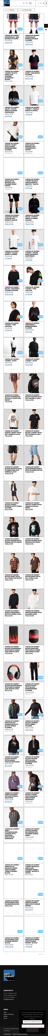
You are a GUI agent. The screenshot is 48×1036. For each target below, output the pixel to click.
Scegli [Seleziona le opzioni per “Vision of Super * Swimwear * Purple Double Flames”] (34, 47)
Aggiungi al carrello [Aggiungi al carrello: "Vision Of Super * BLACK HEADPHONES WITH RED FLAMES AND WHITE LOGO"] (9, 697)
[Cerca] (25, 3)
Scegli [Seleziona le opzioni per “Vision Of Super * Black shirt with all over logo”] (34, 587)
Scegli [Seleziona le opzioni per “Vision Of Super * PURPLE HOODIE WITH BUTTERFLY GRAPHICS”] (14, 805)
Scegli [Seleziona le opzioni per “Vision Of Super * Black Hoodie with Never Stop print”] (34, 551)
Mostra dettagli (18, 659)
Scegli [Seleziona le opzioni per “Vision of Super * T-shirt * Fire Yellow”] (34, 299)
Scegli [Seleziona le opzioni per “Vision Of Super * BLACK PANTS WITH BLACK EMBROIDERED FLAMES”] (34, 696)
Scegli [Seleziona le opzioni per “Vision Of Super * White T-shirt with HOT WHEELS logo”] (14, 443)
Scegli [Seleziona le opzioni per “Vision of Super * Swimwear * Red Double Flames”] (14, 47)
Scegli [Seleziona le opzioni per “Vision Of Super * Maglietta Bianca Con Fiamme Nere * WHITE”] (14, 191)
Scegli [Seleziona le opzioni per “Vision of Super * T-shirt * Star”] (14, 371)
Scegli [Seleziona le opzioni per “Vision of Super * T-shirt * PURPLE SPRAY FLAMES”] (34, 119)
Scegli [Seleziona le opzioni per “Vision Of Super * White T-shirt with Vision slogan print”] (34, 515)
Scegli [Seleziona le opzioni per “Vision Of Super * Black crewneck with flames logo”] (14, 623)
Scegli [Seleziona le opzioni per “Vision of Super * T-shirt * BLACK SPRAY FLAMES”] (14, 263)
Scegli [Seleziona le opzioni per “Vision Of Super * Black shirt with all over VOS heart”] (14, 587)
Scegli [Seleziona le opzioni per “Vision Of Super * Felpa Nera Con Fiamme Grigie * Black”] (14, 950)
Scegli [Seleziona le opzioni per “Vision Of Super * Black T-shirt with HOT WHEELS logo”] (34, 443)
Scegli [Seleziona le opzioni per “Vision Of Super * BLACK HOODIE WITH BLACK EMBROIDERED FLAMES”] (34, 769)
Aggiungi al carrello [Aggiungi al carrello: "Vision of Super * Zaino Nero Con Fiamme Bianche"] (9, 914)
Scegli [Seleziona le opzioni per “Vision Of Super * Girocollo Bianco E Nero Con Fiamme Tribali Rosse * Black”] (14, 877)
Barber (5, 1016)
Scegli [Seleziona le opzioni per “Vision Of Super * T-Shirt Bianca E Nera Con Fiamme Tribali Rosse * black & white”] (34, 877)
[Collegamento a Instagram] (41, 3)
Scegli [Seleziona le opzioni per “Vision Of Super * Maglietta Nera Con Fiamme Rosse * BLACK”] (34, 950)
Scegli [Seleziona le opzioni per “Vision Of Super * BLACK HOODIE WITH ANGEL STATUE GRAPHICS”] (14, 769)
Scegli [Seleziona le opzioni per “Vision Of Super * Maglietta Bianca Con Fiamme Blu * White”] (34, 155)
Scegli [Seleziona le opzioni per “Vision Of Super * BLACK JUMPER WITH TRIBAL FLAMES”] (34, 733)
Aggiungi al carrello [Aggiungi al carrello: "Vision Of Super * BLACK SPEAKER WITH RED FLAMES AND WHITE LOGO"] (29, 659)
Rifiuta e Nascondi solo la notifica (33, 1026)
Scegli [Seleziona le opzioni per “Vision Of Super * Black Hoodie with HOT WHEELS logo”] (34, 407)
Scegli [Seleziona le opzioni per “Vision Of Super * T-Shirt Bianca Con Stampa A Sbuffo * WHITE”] (34, 191)
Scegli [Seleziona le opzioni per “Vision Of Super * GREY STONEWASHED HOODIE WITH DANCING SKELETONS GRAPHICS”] (14, 841)
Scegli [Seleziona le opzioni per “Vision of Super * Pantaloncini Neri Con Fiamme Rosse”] (34, 913)
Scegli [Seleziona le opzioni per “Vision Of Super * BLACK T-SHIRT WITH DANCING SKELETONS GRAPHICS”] (34, 805)
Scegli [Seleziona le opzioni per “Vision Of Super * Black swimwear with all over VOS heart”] (14, 407)
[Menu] (29, 3)
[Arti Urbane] (20, 3)
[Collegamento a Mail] (43, 3)
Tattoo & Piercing (9, 1014)
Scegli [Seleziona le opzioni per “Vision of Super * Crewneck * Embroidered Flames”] (34, 335)
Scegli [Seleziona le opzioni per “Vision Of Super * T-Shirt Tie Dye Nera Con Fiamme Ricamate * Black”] (14, 83)
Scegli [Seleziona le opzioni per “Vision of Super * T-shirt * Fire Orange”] (14, 335)
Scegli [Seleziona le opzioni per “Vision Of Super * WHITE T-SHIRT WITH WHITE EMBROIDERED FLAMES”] (14, 155)
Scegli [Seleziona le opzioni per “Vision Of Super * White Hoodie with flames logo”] (34, 623)
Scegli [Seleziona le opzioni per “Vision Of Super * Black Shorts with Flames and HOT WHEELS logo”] (14, 479)
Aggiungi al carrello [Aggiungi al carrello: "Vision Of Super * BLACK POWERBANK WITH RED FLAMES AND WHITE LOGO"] (9, 659)
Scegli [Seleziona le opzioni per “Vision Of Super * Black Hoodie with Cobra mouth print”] (14, 551)
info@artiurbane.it (9, 999)
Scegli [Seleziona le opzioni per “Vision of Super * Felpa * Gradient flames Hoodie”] (14, 299)
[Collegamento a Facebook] (38, 3)
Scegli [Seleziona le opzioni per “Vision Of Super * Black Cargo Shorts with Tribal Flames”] (14, 515)
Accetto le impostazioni (32, 1021)
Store (5, 1012)
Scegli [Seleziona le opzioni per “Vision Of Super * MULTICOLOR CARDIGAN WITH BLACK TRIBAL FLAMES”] (14, 733)
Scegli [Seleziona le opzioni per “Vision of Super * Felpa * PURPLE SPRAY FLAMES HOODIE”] (34, 227)
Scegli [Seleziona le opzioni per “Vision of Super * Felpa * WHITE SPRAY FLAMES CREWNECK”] (14, 119)
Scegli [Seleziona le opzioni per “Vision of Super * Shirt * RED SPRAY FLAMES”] (34, 83)
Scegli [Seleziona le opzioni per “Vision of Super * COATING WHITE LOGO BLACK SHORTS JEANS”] (14, 227)
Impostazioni (32, 1030)
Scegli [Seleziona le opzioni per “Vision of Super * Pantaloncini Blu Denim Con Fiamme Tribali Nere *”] (34, 841)
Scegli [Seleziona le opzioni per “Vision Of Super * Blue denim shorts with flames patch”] (34, 479)
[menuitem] (23, 3)
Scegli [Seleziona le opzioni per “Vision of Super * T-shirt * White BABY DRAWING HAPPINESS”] (34, 263)
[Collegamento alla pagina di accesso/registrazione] (23, 3)
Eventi (5, 1018)
